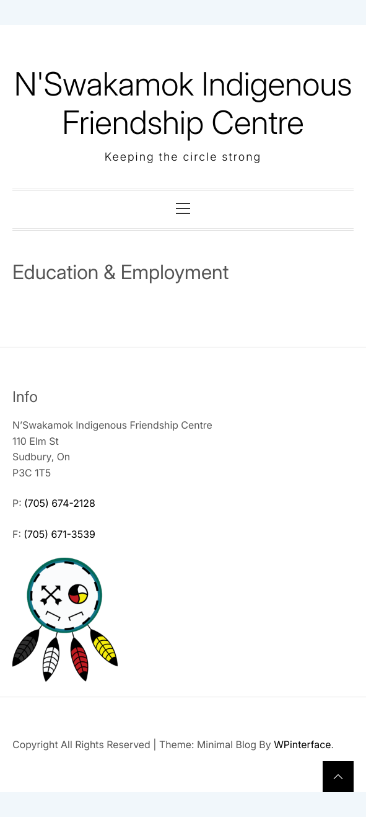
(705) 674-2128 (59, 503)
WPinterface (302, 744)
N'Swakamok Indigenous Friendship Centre (183, 103)
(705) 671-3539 (59, 534)
